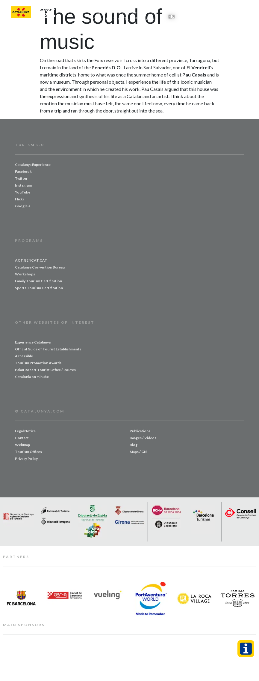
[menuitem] (171, 16)
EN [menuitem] (171, 16)
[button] (243, 12)
